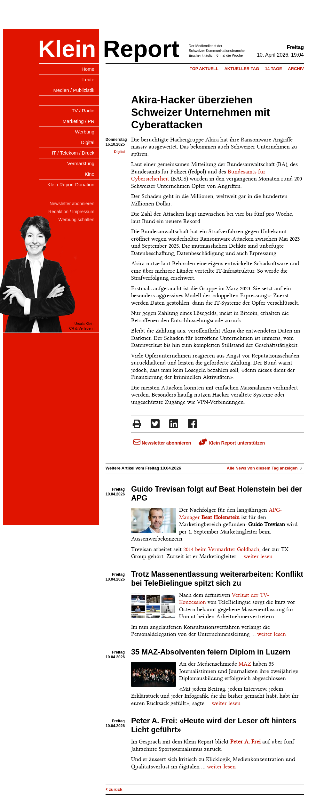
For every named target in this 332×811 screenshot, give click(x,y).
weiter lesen (258, 556)
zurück (114, 789)
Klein (67, 49)
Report (141, 49)
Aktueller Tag (241, 68)
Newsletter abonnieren (162, 443)
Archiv (296, 68)
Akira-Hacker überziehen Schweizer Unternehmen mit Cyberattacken (200, 112)
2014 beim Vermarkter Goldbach (221, 549)
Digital (119, 152)
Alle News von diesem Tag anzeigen (265, 468)
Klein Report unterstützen (232, 443)
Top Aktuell (204, 68)
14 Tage (273, 68)
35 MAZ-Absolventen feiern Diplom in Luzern (210, 652)
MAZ (245, 664)
